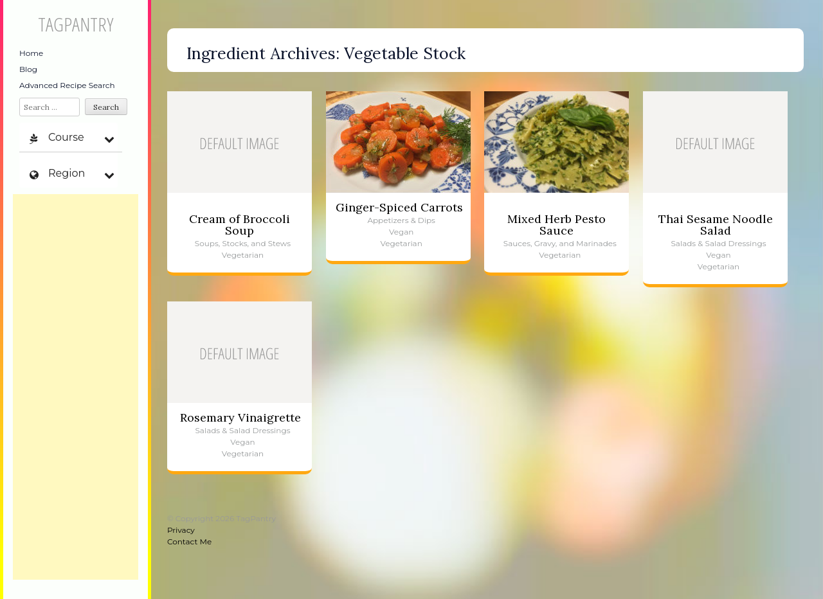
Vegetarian (243, 255)
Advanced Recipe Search (67, 85)
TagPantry (75, 24)
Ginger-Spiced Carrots (399, 207)
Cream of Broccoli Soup (239, 224)
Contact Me (189, 541)
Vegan (401, 232)
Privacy (181, 530)
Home (31, 53)
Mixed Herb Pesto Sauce (556, 224)
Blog (28, 69)
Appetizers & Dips (401, 220)
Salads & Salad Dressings (718, 243)
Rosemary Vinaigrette (240, 417)
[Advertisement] (75, 387)
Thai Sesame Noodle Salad (715, 224)
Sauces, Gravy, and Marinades (560, 243)
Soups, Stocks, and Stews (243, 243)
